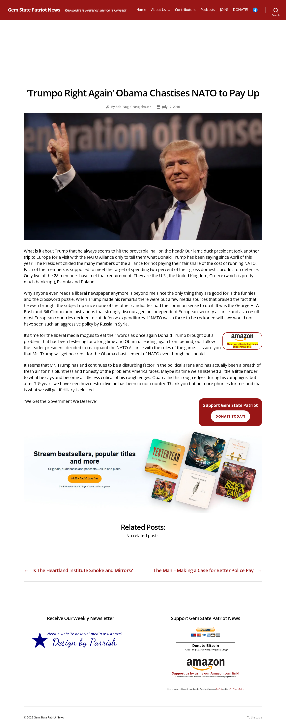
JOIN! (224, 10)
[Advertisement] (143, 50)
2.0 (217, 689)
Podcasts (208, 10)
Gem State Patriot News (34, 9)
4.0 (230, 689)
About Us (158, 10)
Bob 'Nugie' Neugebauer (133, 107)
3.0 (220, 689)
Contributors (185, 10)
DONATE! (240, 10)
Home (141, 10)
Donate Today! (230, 416)
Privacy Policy (238, 689)
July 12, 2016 (171, 107)
